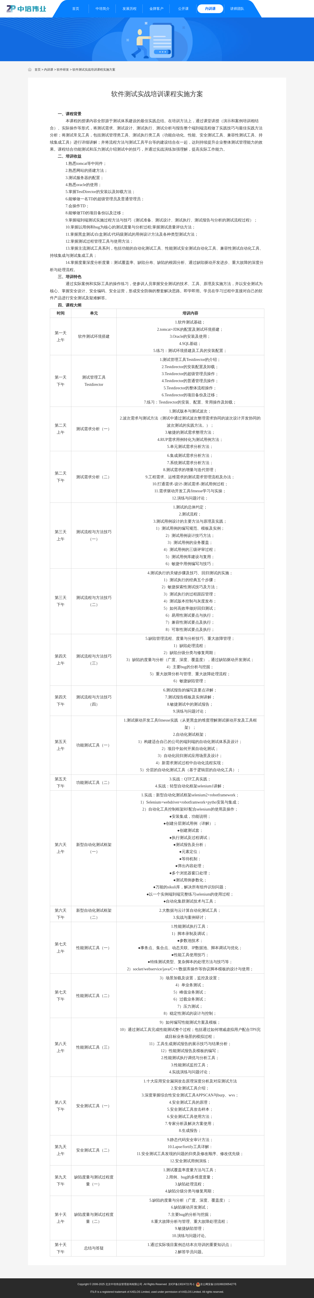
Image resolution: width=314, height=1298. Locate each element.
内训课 (210, 8)
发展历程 (130, 8)
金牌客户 (156, 8)
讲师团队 (237, 8)
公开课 (183, 8)
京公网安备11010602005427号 (216, 1284)
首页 (75, 8)
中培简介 (103, 8)
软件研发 (63, 69)
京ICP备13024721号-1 (181, 1284)
